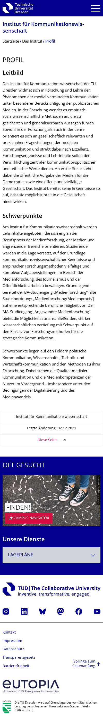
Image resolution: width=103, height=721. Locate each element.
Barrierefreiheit (16, 666)
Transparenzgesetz (19, 657)
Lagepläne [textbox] (20, 555)
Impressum (12, 641)
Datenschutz (13, 649)
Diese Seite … (49, 440)
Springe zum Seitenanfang (83, 664)
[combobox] (51, 555)
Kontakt (9, 632)
